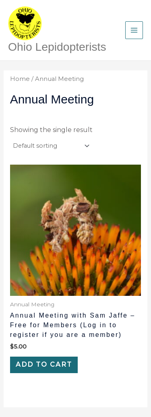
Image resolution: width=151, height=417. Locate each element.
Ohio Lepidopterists (57, 46)
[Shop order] (50, 146)
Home (20, 79)
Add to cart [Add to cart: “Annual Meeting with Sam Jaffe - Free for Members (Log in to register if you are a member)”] (44, 364)
